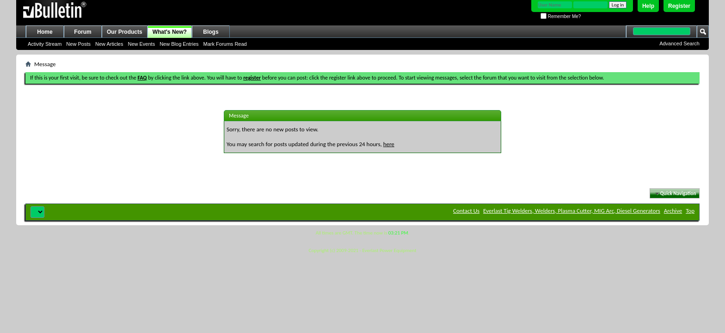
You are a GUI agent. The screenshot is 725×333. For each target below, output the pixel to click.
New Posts (78, 44)
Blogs (210, 32)
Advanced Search (679, 43)
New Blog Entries (179, 44)
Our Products (124, 32)
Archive (673, 210)
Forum (82, 32)
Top (690, 210)
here (388, 144)
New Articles (109, 44)
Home (44, 32)
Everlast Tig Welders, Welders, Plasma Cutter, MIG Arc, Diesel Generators (571, 210)
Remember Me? (561, 16)
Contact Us (466, 210)
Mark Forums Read (225, 44)
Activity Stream (44, 44)
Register (679, 6)
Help (648, 6)
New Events (141, 44)
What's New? (170, 32)
